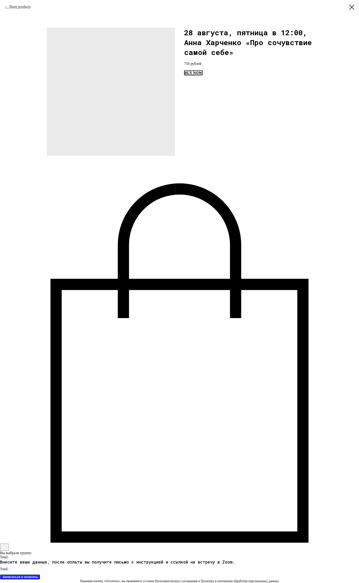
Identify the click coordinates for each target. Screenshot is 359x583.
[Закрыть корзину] (4, 547)
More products (20, 6)
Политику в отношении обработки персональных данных (240, 581)
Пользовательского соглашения (176, 581)
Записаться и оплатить (20, 577)
